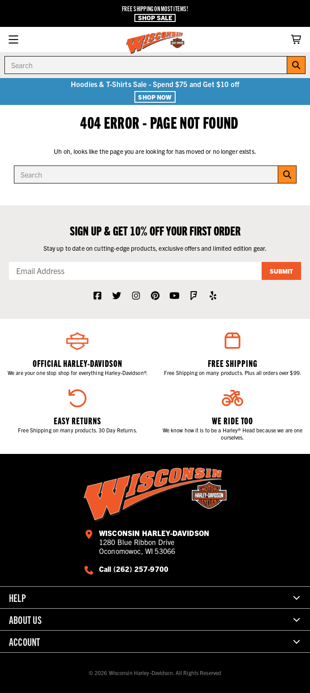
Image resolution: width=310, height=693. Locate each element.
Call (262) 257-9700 (133, 568)
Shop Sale (155, 18)
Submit (281, 271)
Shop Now (155, 97)
